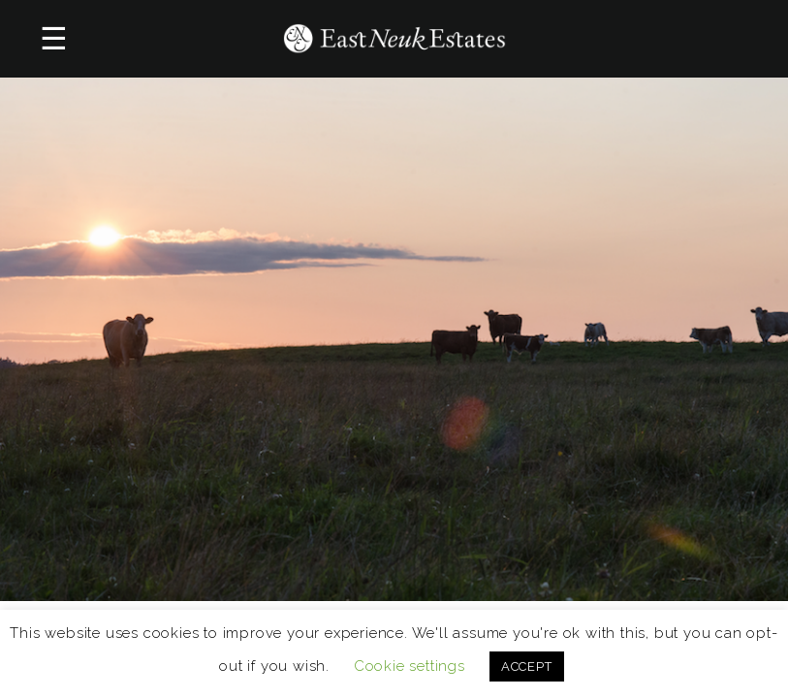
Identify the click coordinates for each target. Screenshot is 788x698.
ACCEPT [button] (526, 666)
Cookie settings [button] (409, 666)
